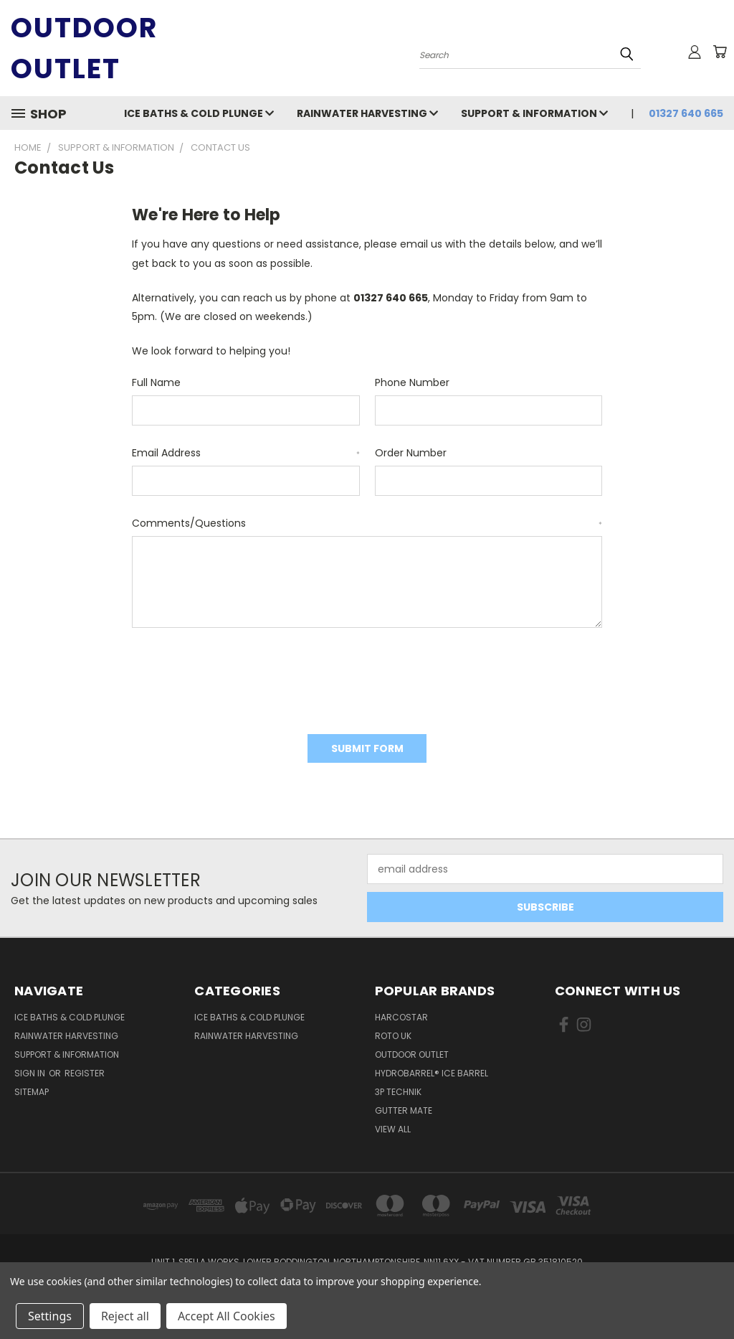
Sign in (30, 1073)
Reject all (125, 1316)
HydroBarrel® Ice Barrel (431, 1073)
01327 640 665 (686, 113)
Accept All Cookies (226, 1316)
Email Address (246, 453)
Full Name (156, 382)
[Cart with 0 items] (719, 51)
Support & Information (534, 113)
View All (393, 1129)
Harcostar (401, 1017)
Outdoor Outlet (412, 1054)
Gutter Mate (403, 1110)
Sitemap (31, 1092)
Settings (50, 1316)
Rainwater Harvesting (367, 113)
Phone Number (412, 382)
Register (85, 1073)
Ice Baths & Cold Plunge (199, 113)
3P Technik (398, 1092)
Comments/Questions (367, 523)
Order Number (411, 453)
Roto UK (393, 1036)
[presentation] (241, 676)
